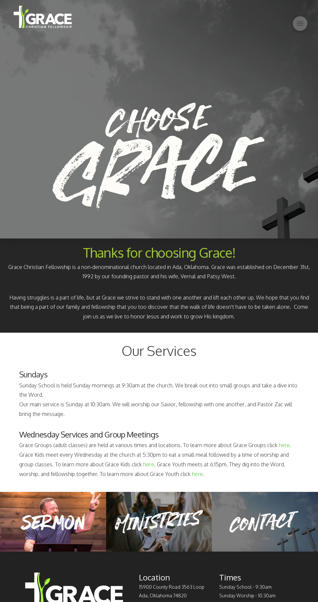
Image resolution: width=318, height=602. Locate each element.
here (284, 445)
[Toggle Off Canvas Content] (300, 23)
